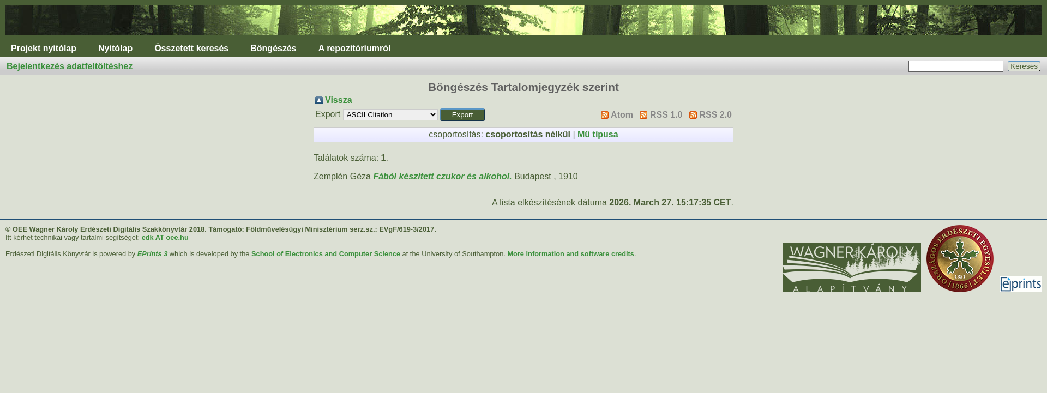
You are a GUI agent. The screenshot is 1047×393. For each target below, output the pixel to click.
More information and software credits (570, 254)
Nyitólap (115, 48)
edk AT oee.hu (165, 237)
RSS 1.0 (666, 114)
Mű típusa (597, 134)
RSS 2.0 (715, 114)
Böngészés (273, 48)
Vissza (338, 100)
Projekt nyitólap (43, 48)
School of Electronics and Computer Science (325, 254)
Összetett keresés (191, 48)
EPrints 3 (152, 254)
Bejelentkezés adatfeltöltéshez (70, 66)
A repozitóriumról (354, 48)
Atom (622, 114)
